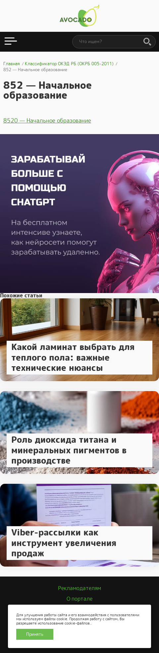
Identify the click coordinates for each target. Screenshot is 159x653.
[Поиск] (147, 42)
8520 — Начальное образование (47, 121)
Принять (34, 634)
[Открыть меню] (10, 42)
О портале (79, 599)
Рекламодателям (79, 588)
